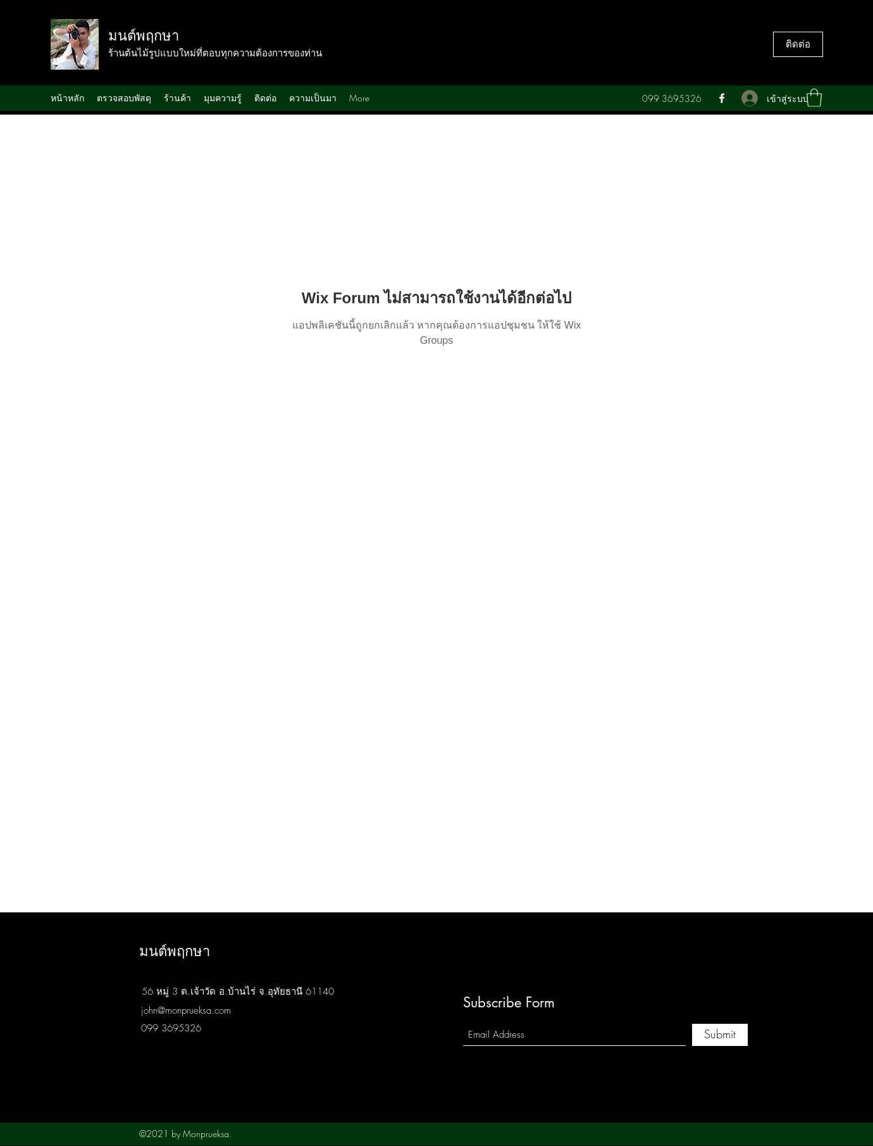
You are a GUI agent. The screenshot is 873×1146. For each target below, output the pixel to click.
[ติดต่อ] (798, 44)
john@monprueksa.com (186, 1010)
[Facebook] (721, 98)
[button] (814, 98)
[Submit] (720, 1035)
